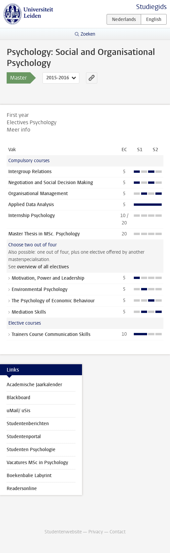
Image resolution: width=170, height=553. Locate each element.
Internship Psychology (31, 215)
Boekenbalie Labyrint (29, 475)
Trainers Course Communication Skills (51, 334)
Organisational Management (38, 193)
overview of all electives (43, 267)
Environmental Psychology (39, 289)
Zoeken (88, 34)
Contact (118, 532)
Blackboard (18, 398)
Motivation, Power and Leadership (48, 278)
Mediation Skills (29, 312)
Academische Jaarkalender (34, 385)
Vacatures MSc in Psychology (37, 462)
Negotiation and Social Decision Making (50, 182)
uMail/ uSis (18, 411)
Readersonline (22, 488)
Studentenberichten (28, 423)
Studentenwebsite (63, 532)
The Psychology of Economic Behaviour (53, 301)
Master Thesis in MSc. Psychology (44, 234)
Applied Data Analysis (31, 204)
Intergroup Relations (29, 171)
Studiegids (151, 6)
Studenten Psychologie (31, 449)
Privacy (95, 532)
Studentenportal (24, 436)
